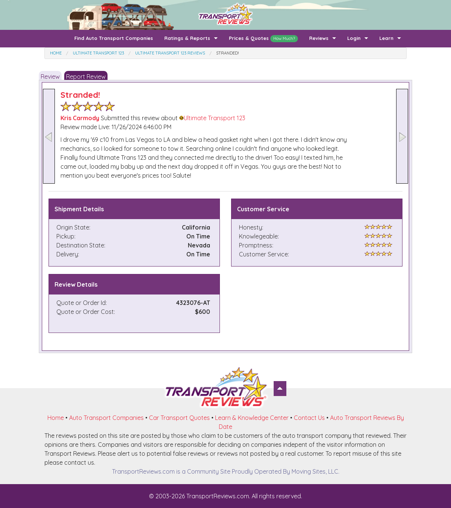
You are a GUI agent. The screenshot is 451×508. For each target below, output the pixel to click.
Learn (386, 38)
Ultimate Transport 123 (212, 118)
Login (354, 38)
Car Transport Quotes (179, 417)
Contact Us (309, 417)
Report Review (86, 76)
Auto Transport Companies (106, 417)
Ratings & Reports (187, 38)
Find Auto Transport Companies (113, 38)
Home (55, 417)
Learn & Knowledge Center (252, 417)
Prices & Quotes (263, 38)
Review (50, 76)
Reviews (319, 38)
